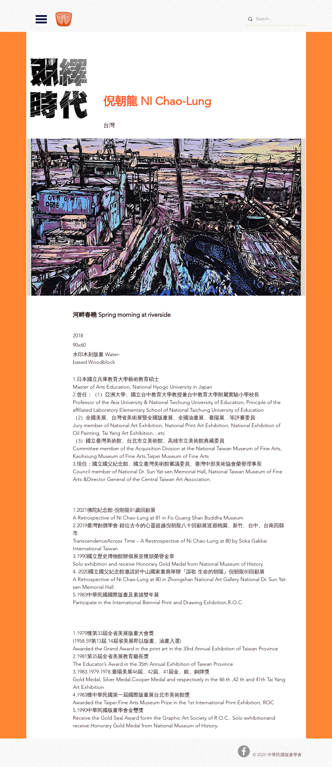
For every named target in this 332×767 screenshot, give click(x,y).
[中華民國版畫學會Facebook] (244, 751)
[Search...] (275, 19)
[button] (41, 19)
